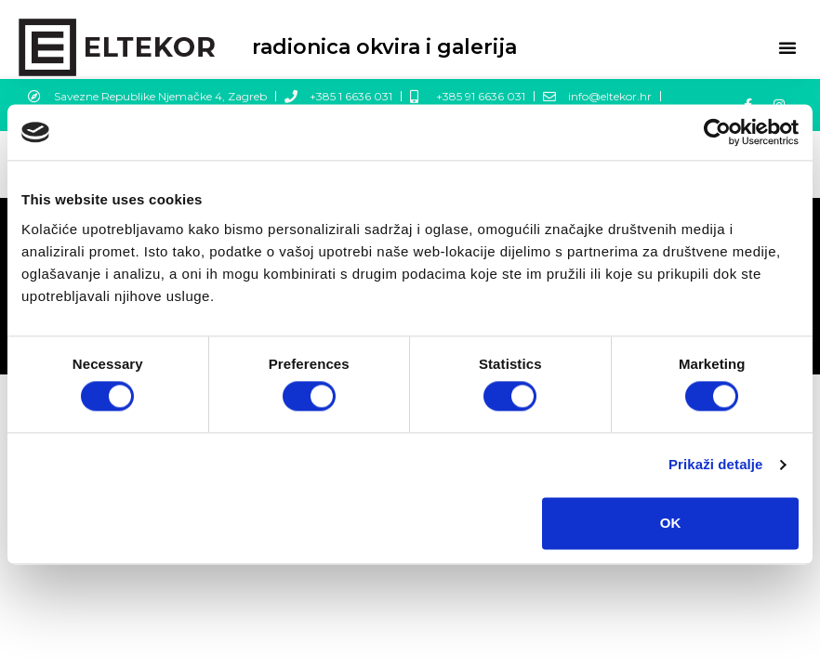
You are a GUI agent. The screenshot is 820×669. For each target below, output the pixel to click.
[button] (787, 47)
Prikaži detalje (715, 465)
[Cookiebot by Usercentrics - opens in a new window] (717, 132)
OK (670, 523)
